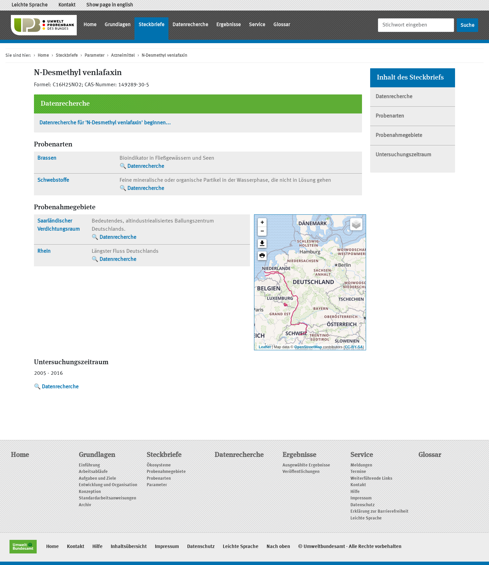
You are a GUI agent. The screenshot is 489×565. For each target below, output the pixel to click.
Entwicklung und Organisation (108, 485)
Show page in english (109, 5)
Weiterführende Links (371, 478)
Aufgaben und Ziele (97, 478)
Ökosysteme (159, 465)
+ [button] (262, 222)
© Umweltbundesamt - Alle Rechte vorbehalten (349, 546)
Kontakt (66, 5)
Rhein (44, 251)
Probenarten (390, 116)
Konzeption (90, 492)
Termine (358, 472)
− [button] (262, 231)
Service (257, 25)
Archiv (85, 505)
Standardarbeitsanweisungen (107, 498)
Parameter (94, 55)
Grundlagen (117, 25)
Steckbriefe (151, 25)
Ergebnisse (228, 25)
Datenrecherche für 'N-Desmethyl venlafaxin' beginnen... (105, 123)
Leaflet (265, 347)
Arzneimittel (123, 55)
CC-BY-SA (354, 347)
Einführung (89, 465)
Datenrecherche (190, 25)
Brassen (46, 158)
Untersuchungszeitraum (403, 155)
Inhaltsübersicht (129, 546)
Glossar (281, 25)
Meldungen (361, 465)
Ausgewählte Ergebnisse (306, 465)
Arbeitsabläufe (93, 472)
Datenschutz (362, 505)
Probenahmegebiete (399, 135)
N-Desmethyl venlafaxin (164, 55)
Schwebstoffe (53, 180)
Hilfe (355, 492)
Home (90, 25)
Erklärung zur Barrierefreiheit (379, 511)
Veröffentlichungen (301, 472)
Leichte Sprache (30, 5)
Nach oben (278, 546)
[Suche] (416, 25)
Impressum (361, 498)
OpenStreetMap (308, 347)
